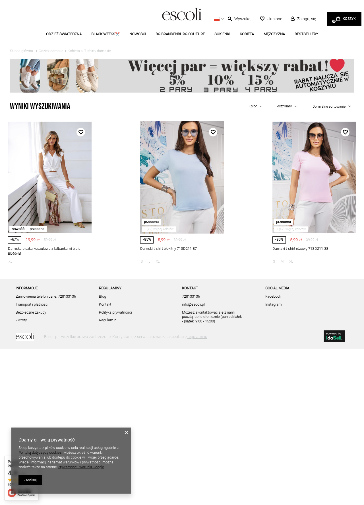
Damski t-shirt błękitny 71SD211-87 (168, 248)
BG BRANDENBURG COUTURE (180, 34)
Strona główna (21, 51)
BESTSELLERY (306, 34)
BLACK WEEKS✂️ (105, 34)
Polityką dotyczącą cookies (40, 452)
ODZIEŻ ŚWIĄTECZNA (64, 34)
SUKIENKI (222, 34)
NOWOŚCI (137, 34)
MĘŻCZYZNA (274, 34)
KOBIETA (247, 34)
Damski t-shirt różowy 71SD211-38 (300, 248)
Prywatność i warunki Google (81, 467)
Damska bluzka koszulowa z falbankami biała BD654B (44, 250)
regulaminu (197, 493)
